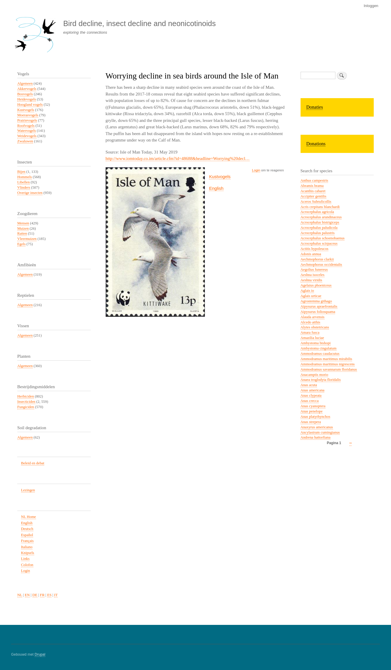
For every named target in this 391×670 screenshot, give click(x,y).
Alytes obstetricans (315, 327)
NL (19, 595)
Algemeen (25, 83)
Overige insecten (29, 193)
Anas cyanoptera (313, 406)
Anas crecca (310, 401)
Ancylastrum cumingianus (320, 432)
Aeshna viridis (311, 280)
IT (56, 595)
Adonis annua (311, 254)
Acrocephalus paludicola (319, 228)
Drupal (40, 654)
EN (27, 595)
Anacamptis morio (314, 375)
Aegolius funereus (314, 269)
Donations (316, 143)
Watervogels (26, 131)
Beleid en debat (32, 463)
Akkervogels (26, 89)
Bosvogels (25, 94)
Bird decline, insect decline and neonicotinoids (139, 23)
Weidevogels (27, 136)
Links (25, 559)
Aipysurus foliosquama (318, 312)
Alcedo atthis (310, 322)
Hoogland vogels (30, 105)
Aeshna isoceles (313, 275)
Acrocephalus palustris (318, 233)
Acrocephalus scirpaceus (319, 243)
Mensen (23, 223)
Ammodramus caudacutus (320, 354)
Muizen (23, 228)
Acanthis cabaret (313, 191)
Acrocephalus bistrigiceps (320, 222)
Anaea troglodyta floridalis (321, 380)
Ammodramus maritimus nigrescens (328, 364)
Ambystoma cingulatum (319, 348)
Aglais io (307, 291)
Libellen (23, 182)
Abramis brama (312, 186)
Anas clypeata (311, 395)
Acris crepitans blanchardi (320, 207)
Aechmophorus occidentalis (321, 264)
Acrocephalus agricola (317, 212)
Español (27, 535)
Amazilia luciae (312, 338)
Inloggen (371, 6)
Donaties (314, 107)
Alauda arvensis (313, 317)
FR (42, 595)
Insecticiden (26, 402)
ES (49, 595)
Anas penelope (312, 411)
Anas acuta (309, 385)
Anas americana (313, 390)
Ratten (22, 233)
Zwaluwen (25, 141)
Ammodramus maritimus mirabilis (326, 359)
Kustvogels (219, 176)
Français (27, 541)
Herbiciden (25, 396)
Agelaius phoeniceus (316, 285)
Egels (21, 244)
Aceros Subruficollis (316, 202)
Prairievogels (27, 120)
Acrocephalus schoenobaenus (323, 238)
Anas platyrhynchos (315, 417)
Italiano (26, 547)
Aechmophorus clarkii (317, 259)
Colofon (27, 565)
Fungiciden (25, 407)
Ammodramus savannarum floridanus (329, 369)
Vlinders (23, 187)
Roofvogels (26, 126)
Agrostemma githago (316, 301)
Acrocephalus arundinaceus (321, 217)
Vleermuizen (27, 239)
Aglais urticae (311, 296)
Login (256, 170)
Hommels (24, 177)
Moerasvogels (27, 115)
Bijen (21, 172)
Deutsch (27, 529)
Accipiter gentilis (313, 196)
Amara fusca (310, 332)
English (216, 188)
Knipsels (27, 553)
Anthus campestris (314, 180)
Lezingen (28, 490)
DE (34, 595)
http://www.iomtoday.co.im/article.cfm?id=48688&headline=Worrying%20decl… (178, 158)
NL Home (28, 517)
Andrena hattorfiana (316, 437)
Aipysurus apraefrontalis (319, 306)
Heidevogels (26, 99)
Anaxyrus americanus (317, 427)
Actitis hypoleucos (315, 249)
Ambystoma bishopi (316, 343)
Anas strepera (311, 422)
